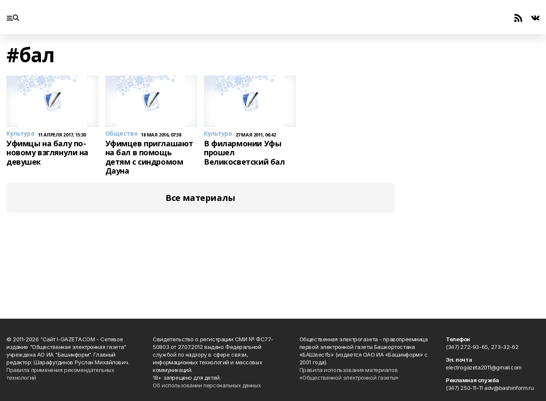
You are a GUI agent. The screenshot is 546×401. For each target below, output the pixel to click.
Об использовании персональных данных (207, 385)
